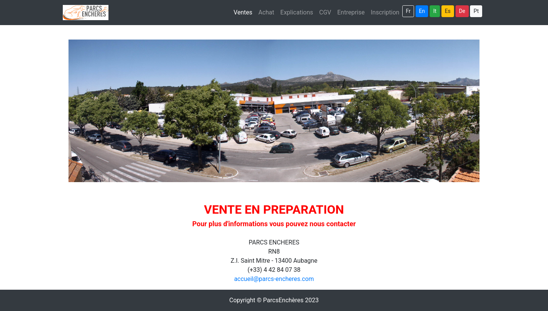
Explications (296, 12)
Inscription (386, 12)
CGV (325, 12)
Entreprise (351, 12)
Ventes (243, 12)
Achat (266, 12)
